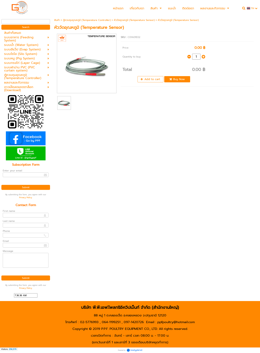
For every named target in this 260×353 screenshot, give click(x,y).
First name (9, 211)
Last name (9, 221)
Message (8, 251)
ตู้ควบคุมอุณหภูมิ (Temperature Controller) (87, 20)
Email (6, 241)
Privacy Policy (25, 197)
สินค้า (57, 20)
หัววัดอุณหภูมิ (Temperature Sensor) (134, 20)
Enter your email (12, 170)
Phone (6, 231)
